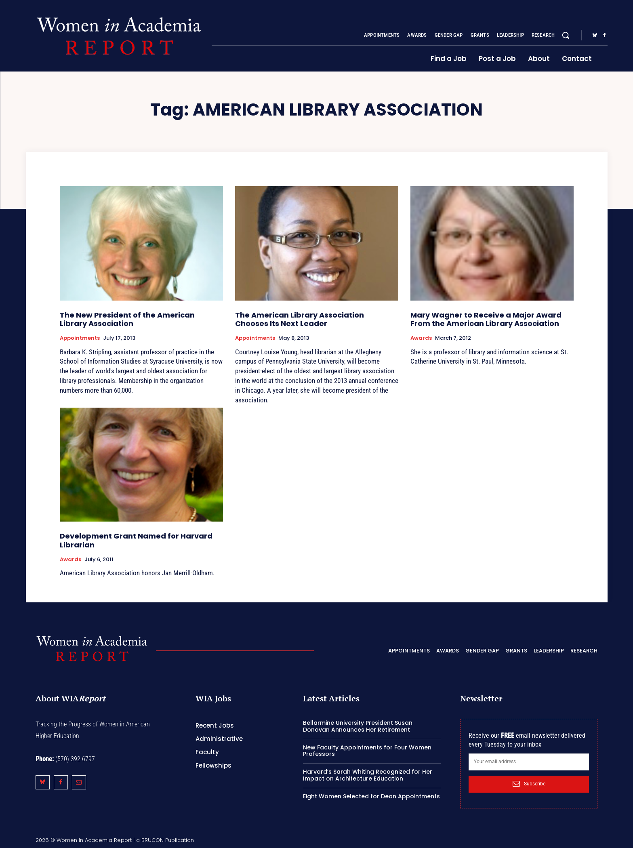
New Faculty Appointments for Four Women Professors (367, 750)
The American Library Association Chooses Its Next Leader (299, 319)
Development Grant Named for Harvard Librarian (136, 540)
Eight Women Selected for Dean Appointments (371, 796)
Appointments (80, 338)
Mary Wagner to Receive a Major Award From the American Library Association (485, 319)
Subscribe (529, 783)
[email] (529, 761)
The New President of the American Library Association (127, 319)
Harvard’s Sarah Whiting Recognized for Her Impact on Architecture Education (367, 775)
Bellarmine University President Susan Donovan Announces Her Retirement (357, 726)
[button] (565, 35)
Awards (421, 338)
